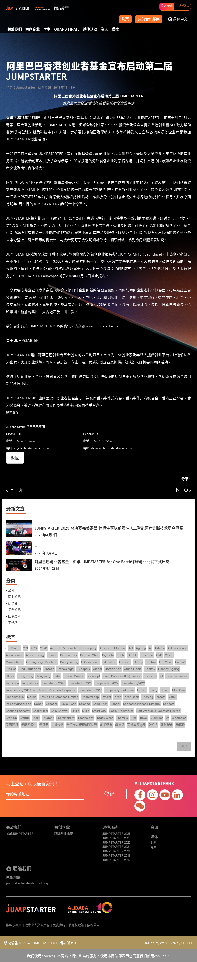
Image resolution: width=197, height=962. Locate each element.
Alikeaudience (177, 648)
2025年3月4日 (46, 553)
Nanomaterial (15, 697)
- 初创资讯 (13, 609)
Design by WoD (155, 942)
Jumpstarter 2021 (80, 683)
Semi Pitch (100, 704)
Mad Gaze (179, 690)
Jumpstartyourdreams (119, 690)
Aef (130, 648)
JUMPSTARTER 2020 (116, 851)
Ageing (141, 648)
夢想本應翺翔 (136, 725)
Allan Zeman (14, 655)
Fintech (49, 669)
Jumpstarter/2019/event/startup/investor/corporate (41, 690)
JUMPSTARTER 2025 (116, 833)
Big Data (108, 655)
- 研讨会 (11, 603)
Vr (167, 718)
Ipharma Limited (177, 676)
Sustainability (65, 718)
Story (36, 718)
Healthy (149, 669)
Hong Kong (25, 676)
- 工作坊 (11, 622)
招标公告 (93, 925)
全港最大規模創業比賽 (81, 725)
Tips (134, 718)
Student (48, 718)
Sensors (168, 704)
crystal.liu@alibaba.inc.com (33, 448)
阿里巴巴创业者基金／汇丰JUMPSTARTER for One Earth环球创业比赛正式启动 (102, 562)
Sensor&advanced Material (141, 704)
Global (97, 669)
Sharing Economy (18, 711)
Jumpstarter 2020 (53, 683)
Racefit (160, 697)
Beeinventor (68, 655)
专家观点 (12, 725)
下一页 (182, 490)
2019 (34, 648)
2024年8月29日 (46, 568)
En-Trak (151, 662)
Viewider (157, 718)
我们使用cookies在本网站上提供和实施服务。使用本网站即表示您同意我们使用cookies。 (98, 955)
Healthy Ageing (169, 669)
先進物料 (57, 725)
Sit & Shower (59, 711)
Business (147, 655)
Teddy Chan (105, 718)
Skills (85, 711)
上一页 (14, 490)
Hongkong (43, 676)
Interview (150, 676)
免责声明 (59, 925)
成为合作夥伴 (149, 19)
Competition (14, 662)
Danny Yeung (69, 662)
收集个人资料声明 (37, 925)
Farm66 (180, 662)
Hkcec (10, 676)
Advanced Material (112, 648)
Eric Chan (165, 662)
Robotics (51, 704)
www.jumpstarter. (100, 325)
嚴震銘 (119, 725)
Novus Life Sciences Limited (58, 697)
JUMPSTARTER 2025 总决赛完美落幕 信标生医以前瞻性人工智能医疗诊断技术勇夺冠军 (108, 528)
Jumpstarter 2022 (106, 683)
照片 (154, 847)
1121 (25, 648)
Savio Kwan (68, 704)
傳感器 (43, 725)
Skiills (75, 711)
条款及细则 (14, 925)
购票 (125, 19)
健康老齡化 (28, 725)
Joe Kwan (12, 683)
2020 (43, 648)
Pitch (117, 697)
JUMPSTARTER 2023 (116, 838)
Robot (38, 704)
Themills (122, 718)
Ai (150, 648)
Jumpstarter (30, 683)
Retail (172, 697)
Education (109, 662)
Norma (31, 697)
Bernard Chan (89, 655)
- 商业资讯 (13, 596)
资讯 (104, 29)
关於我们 (14, 29)
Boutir (120, 655)
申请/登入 (182, 6)
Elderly (138, 662)
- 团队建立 (13, 616)
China (169, 655)
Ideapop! (94, 676)
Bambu (52, 655)
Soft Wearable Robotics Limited (158, 711)
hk (116, 325)
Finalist (11, 669)
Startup (25, 718)
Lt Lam (164, 690)
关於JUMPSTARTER (19, 833)
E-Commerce (90, 662)
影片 (154, 843)
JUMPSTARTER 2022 (116, 842)
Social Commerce (121, 711)
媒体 (115, 29)
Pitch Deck (131, 697)
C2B (159, 655)
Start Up (11, 718)
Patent (106, 697)
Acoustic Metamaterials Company (73, 648)
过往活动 (90, 29)
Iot (161, 676)
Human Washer (74, 676)
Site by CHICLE (181, 942)
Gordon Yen (113, 669)
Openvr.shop (90, 697)
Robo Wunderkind (18, 704)
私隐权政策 (76, 925)
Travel (144, 718)
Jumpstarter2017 (90, 690)
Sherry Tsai (40, 711)
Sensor (115, 704)
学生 (47, 29)
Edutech (125, 662)
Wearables (179, 718)
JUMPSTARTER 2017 (116, 859)
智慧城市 (167, 725)
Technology (86, 718)
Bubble (133, 655)
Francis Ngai (65, 669)
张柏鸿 (153, 725)
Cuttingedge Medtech (41, 662)
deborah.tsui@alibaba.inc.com (111, 448)
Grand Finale (66, 29)
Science (84, 704)
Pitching (147, 697)
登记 (109, 793)
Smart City (99, 711)
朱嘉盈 (180, 725)
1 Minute (15, 648)
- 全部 (10, 590)
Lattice (141, 690)
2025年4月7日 (45, 535)
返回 (15, 457)
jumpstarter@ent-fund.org (27, 882)
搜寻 (184, 746)
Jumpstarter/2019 (133, 683)
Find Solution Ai (30, 669)
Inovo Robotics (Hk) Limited (122, 676)
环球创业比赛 (63, 833)
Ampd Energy (35, 655)
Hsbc (57, 676)
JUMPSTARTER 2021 (116, 846)
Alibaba (159, 648)
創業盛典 (106, 725)
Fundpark (83, 669)
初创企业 (32, 29)
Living (153, 690)
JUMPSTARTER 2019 (116, 855)
